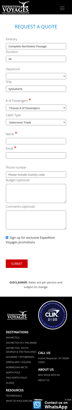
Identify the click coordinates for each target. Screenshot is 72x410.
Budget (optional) (17, 180)
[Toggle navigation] (62, 8)
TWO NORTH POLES (16, 377)
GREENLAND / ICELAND (18, 362)
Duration (12, 52)
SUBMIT (16, 264)
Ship (9, 82)
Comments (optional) (20, 206)
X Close (68, 400)
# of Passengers (17, 101)
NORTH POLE (13, 372)
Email (9, 148)
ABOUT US (43, 380)
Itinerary (11, 39)
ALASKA (10, 382)
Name (10, 134)
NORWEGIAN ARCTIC (17, 367)
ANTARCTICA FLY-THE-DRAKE (21, 342)
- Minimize (37, 400)
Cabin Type (13, 115)
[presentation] (32, 252)
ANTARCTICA (13, 337)
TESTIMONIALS (14, 395)
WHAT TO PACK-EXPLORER (20, 401)
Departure (13, 69)
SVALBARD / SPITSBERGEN (20, 357)
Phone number (16, 167)
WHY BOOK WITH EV (49, 375)
